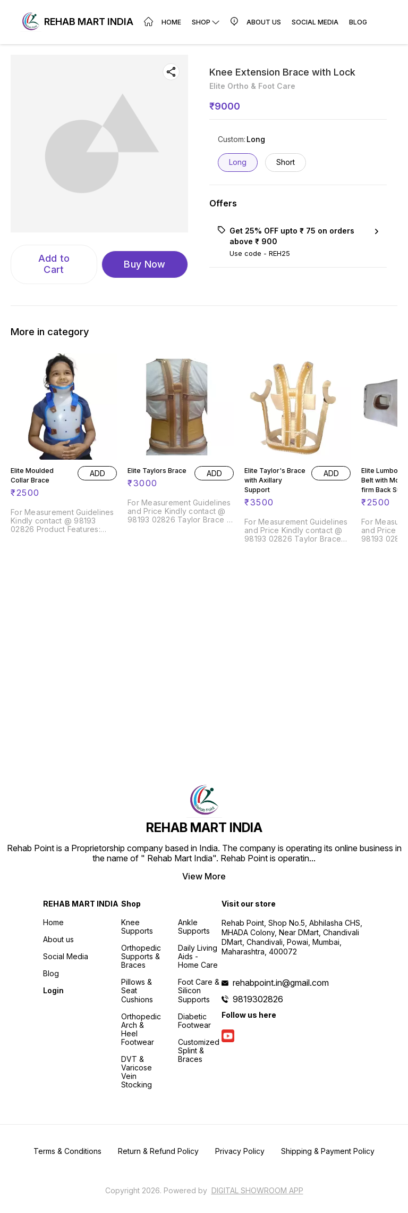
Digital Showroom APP (257, 1190)
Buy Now (144, 264)
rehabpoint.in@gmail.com (281, 982)
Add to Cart (54, 264)
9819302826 (258, 999)
